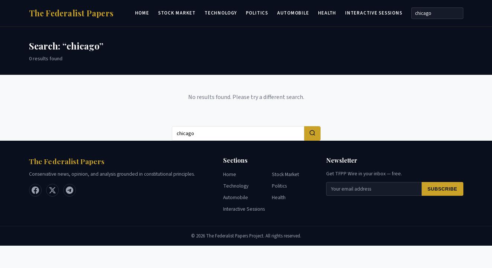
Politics (257, 13)
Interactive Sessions (373, 13)
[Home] (71, 13)
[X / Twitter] (52, 190)
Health (327, 13)
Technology (221, 13)
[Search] (437, 13)
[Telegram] (69, 190)
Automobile (293, 13)
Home (142, 13)
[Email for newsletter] (373, 189)
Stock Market (177, 13)
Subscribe (442, 189)
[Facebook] (35, 190)
